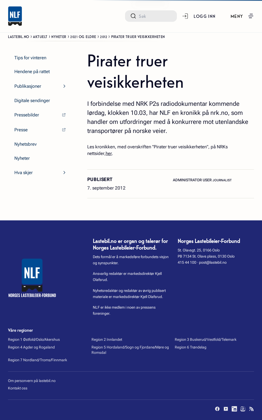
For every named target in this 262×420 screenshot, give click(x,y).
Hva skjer (23, 172)
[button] (242, 16)
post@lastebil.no (213, 262)
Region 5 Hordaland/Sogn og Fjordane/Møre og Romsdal (130, 350)
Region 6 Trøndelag (190, 347)
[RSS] (251, 408)
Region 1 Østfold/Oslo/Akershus (34, 339)
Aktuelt (40, 36)
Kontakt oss (17, 388)
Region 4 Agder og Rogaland (31, 347)
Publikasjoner (27, 86)
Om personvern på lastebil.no (32, 381)
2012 (103, 36)
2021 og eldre (83, 36)
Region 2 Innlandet (107, 339)
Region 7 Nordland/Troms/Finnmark (37, 360)
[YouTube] (225, 408)
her (109, 153)
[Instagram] (243, 408)
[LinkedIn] (234, 408)
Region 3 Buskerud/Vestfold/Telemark (205, 339)
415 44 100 (187, 262)
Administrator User (193, 180)
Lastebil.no (18, 36)
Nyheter (58, 36)
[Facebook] (217, 408)
